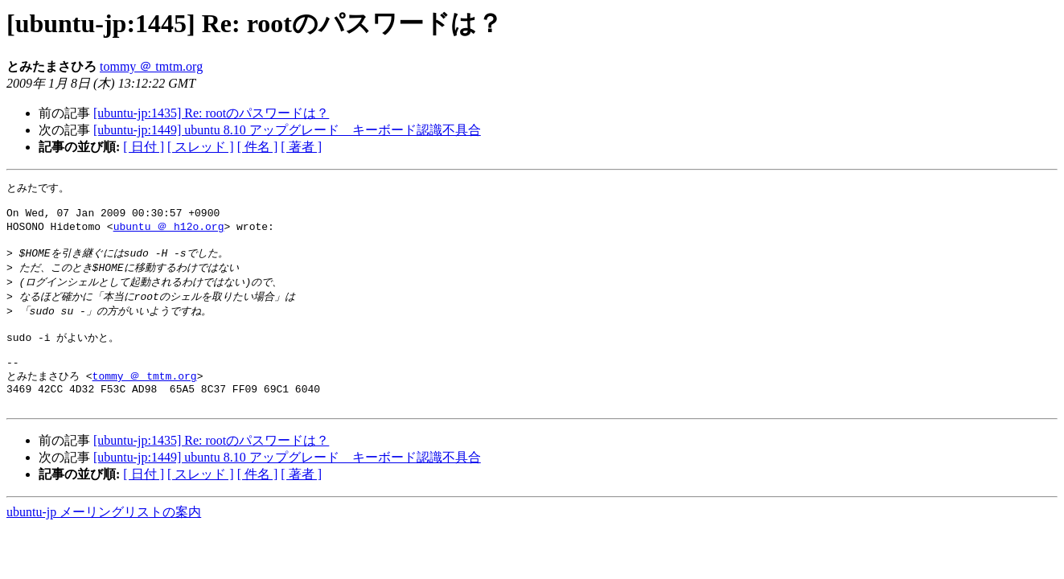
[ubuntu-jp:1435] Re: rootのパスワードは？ (211, 113)
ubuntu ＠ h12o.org (168, 232)
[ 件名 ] (257, 147)
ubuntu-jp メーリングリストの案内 (103, 538)
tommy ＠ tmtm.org (151, 66)
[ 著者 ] (301, 147)
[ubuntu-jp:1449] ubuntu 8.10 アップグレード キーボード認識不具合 (287, 130)
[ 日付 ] (143, 147)
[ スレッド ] (200, 147)
